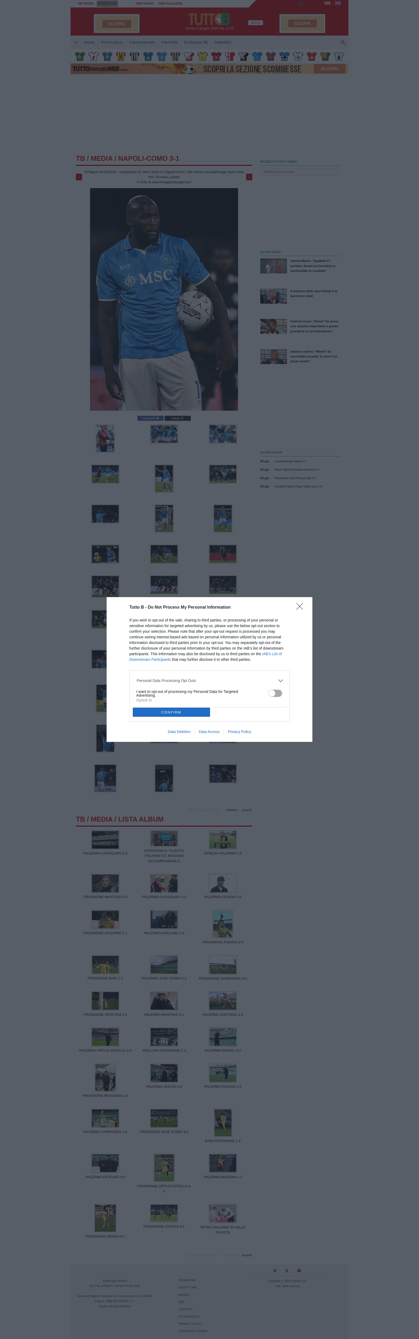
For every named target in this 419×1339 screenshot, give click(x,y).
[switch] (275, 693)
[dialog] (209, 669)
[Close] (301, 608)
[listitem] (209, 681)
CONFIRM (171, 712)
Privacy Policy (239, 732)
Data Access (209, 732)
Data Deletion (179, 732)
